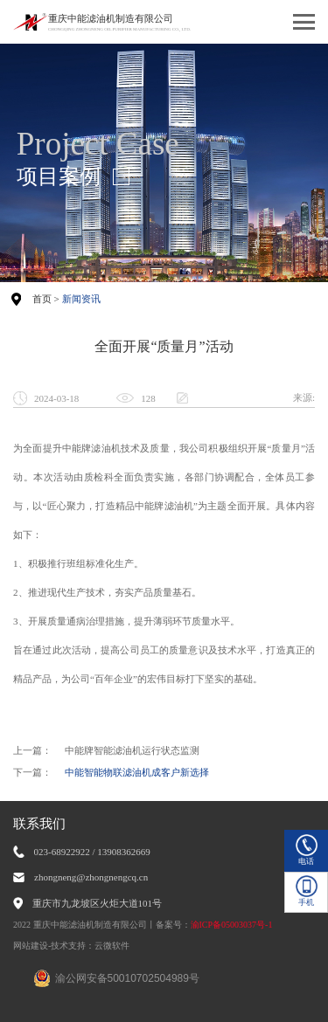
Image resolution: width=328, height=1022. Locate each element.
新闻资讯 (81, 298)
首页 (42, 298)
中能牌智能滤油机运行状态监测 (132, 750)
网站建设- (32, 945)
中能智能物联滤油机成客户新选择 (137, 772)
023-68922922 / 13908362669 (92, 851)
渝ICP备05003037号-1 (232, 924)
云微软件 (111, 945)
